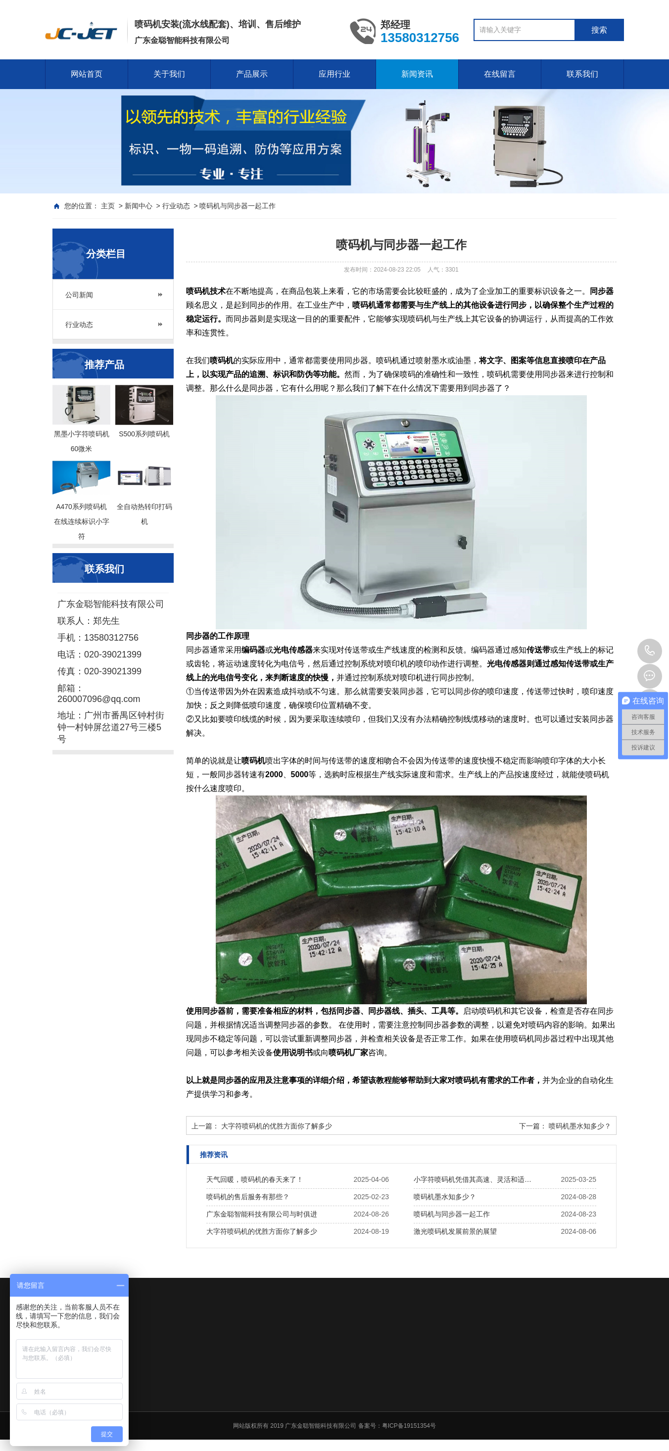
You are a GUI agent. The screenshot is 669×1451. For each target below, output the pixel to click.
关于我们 (169, 74)
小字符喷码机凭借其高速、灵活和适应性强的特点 (475, 1179)
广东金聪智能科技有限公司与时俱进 (261, 1214)
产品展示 (252, 74)
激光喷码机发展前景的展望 (455, 1231)
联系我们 (582, 74)
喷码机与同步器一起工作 (452, 1214)
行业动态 (176, 206)
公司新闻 (79, 295)
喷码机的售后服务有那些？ (247, 1197)
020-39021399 (649, 651)
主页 (108, 206)
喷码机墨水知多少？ (580, 1126)
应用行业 (334, 74)
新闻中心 (138, 206)
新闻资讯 (417, 74)
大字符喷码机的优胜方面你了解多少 (276, 1126)
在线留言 (500, 74)
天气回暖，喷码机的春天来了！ (254, 1179)
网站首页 (86, 74)
